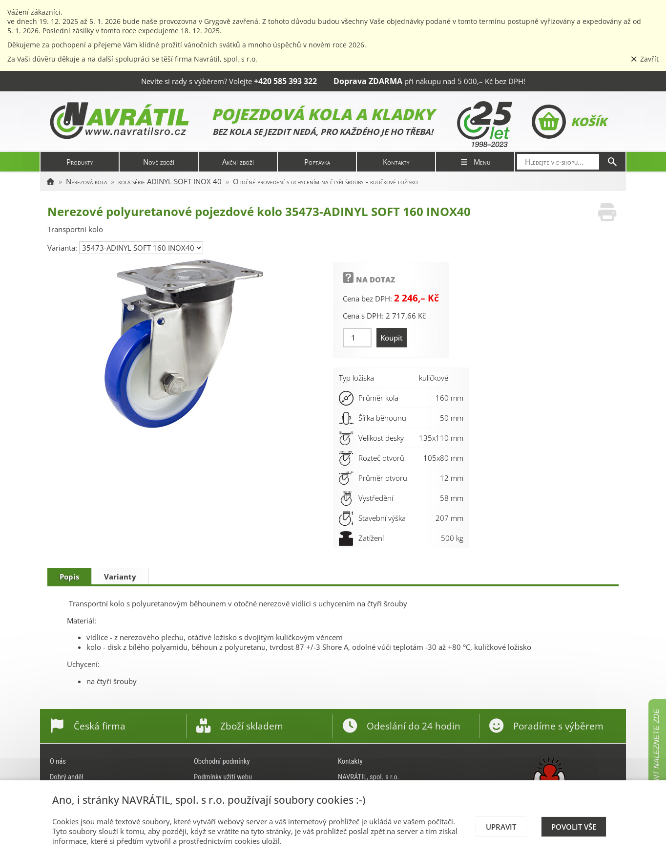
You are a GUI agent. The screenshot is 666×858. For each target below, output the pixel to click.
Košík (569, 122)
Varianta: (63, 248)
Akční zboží (238, 162)
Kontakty (396, 162)
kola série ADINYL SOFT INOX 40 (170, 181)
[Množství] (357, 337)
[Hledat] (612, 162)
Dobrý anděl (66, 776)
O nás (58, 761)
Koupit (391, 338)
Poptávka (317, 162)
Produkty (79, 162)
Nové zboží (158, 162)
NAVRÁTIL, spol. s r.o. (368, 776)
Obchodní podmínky (222, 761)
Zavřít (644, 59)
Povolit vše (573, 827)
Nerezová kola (86, 181)
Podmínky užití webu (223, 776)
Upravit (501, 827)
